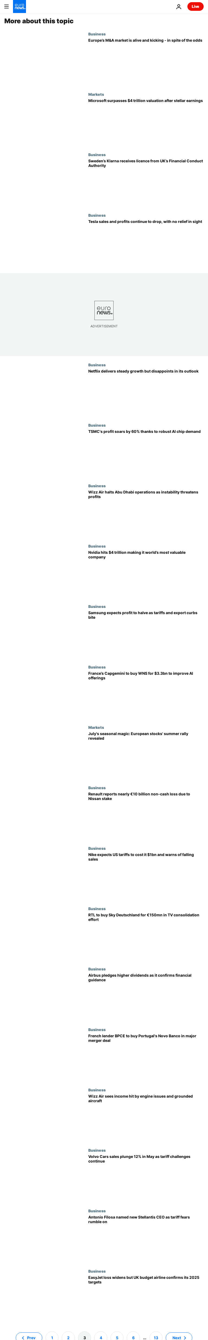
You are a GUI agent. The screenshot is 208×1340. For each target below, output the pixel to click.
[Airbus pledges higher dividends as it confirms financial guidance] (146, 996)
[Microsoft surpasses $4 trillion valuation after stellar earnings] (146, 122)
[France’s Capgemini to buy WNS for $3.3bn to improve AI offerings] (146, 695)
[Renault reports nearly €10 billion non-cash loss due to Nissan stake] (146, 815)
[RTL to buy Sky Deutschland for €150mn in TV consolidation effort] (146, 936)
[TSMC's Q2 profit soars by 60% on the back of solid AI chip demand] (146, 453)
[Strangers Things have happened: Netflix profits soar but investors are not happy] (146, 392)
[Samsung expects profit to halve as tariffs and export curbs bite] (146, 634)
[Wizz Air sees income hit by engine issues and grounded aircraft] (146, 1117)
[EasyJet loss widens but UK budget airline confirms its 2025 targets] (146, 1299)
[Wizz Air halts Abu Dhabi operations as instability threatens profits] (146, 513)
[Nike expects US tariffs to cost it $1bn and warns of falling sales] (146, 876)
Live (195, 6)
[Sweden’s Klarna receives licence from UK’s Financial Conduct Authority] (146, 182)
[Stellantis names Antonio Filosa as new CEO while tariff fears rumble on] (146, 1238)
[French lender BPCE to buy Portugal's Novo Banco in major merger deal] (146, 1057)
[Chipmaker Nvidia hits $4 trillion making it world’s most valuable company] (146, 574)
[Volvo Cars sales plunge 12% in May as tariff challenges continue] (146, 1178)
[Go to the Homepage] (19, 6)
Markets (96, 94)
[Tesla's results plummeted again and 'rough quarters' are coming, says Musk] (146, 243)
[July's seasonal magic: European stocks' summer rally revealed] (146, 755)
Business (97, 34)
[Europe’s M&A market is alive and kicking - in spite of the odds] (146, 61)
